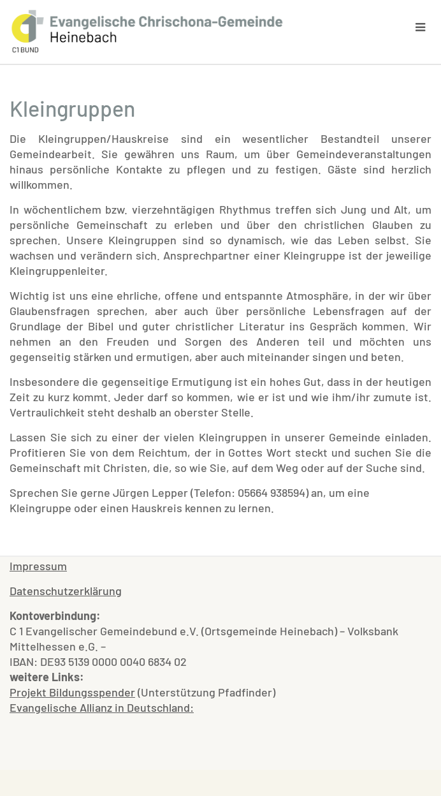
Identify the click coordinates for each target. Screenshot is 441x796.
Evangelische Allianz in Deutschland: (102, 707)
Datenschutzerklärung (66, 591)
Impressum (38, 566)
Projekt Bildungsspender (72, 692)
